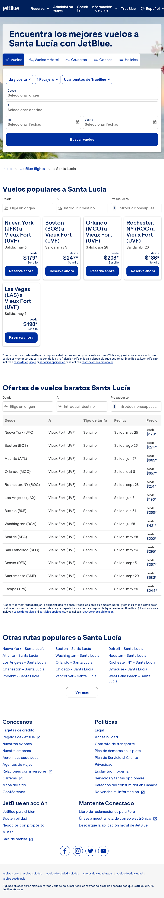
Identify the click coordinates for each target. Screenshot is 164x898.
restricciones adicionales (97, 362)
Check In (82, 8)
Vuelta (89, 119)
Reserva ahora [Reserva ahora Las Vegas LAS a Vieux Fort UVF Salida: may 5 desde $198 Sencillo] (21, 337)
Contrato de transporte (115, 744)
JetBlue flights (32, 169)
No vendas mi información (120, 792)
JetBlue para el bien (19, 811)
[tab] (13, 60)
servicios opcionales (52, 362)
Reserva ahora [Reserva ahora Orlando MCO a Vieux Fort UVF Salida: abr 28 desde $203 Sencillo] (102, 271)
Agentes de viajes (17, 764)
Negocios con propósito (23, 825)
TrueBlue (128, 8)
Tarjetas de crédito (19, 730)
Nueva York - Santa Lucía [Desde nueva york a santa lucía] (23, 648)
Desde (12, 90)
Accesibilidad (106, 737)
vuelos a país (11, 873)
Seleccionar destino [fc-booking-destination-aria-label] (25, 110)
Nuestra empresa (17, 751)
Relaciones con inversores (28, 771)
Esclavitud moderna (112, 771)
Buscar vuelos (82, 139)
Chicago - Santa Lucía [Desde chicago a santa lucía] (74, 669)
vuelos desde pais (14, 878)
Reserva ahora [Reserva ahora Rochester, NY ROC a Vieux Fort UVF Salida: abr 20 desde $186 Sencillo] (143, 271)
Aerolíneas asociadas (20, 757)
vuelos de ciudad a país (97, 873)
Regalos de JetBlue (22, 737)
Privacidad (104, 764)
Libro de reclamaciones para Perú (107, 811)
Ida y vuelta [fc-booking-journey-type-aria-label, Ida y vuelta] (17, 79)
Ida (10, 119)
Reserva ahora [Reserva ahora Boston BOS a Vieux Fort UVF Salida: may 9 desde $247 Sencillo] (62, 271)
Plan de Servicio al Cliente (116, 757)
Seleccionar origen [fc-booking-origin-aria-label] (24, 95)
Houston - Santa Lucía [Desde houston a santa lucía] (127, 655)
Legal (99, 730)
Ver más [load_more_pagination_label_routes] (82, 692)
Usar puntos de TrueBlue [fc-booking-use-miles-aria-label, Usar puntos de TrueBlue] (85, 79)
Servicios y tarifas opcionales (120, 778)
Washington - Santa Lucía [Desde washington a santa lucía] (77, 655)
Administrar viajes (63, 8)
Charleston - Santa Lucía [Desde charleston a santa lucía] (23, 669)
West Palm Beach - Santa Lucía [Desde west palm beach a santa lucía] (129, 678)
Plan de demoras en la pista (118, 751)
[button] (47, 79)
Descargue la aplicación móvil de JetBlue (113, 825)
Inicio (7, 169)
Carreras (13, 778)
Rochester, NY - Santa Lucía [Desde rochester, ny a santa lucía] (131, 662)
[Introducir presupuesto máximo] (138, 208)
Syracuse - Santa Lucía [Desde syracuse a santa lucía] (127, 669)
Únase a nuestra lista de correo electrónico (118, 818)
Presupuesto (120, 199)
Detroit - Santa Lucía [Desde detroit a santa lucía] (125, 648)
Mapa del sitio (14, 785)
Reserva (41, 8)
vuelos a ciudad (32, 873)
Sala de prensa (18, 839)
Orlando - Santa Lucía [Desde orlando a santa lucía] (74, 662)
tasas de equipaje (25, 362)
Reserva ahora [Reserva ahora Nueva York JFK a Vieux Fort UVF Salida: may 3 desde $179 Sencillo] (21, 271)
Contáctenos (14, 792)
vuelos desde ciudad (129, 873)
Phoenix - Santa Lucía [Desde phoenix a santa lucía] (21, 676)
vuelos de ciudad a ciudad (62, 873)
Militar (8, 832)
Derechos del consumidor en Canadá (126, 785)
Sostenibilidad (15, 818)
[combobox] (30, 208)
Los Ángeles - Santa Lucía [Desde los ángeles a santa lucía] (24, 662)
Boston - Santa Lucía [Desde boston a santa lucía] (73, 648)
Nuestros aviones (17, 744)
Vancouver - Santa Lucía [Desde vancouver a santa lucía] (76, 676)
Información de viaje (105, 8)
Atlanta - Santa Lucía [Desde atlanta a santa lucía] (20, 655)
